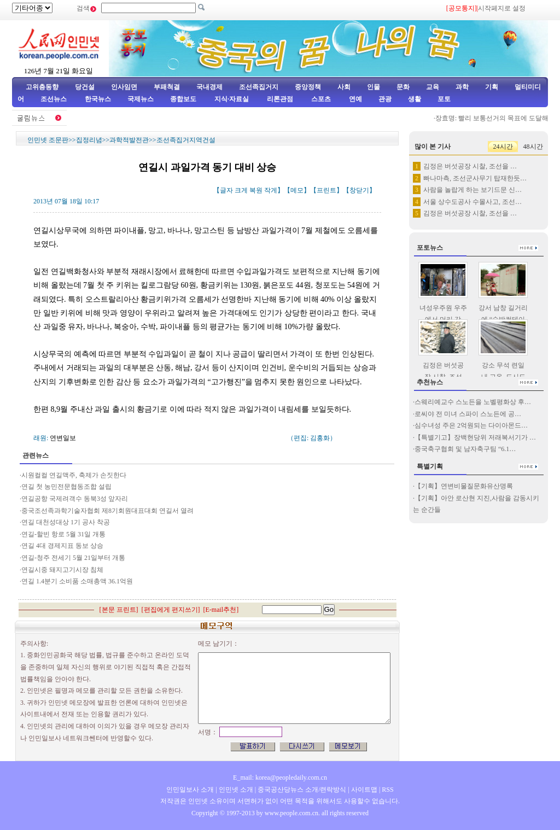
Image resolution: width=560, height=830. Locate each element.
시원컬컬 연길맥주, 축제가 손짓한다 (73, 475)
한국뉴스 (98, 99)
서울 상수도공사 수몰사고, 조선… (472, 202)
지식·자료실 (232, 99)
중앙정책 (308, 87)
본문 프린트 (119, 609)
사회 (344, 87)
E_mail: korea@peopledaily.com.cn (280, 777)
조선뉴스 (54, 99)
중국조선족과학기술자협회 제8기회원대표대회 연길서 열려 (107, 511)
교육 (432, 87)
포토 (444, 99)
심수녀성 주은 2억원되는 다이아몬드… (471, 425)
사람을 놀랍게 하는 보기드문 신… (472, 190)
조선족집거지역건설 (185, 140)
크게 (241, 190)
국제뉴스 (140, 99)
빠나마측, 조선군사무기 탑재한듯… (475, 178)
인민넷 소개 (235, 789)
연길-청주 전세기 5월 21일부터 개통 (73, 558)
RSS (387, 789)
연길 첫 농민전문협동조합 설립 (66, 486)
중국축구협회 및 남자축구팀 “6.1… (465, 449)
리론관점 (280, 99)
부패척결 (167, 87)
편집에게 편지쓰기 (171, 609)
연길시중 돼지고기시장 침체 (62, 570)
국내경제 (209, 87)
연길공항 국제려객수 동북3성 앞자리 (74, 498)
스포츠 (320, 99)
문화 (403, 87)
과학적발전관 (129, 140)
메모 (297, 190)
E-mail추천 (221, 609)
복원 (255, 190)
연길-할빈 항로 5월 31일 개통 (63, 534)
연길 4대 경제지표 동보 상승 (62, 546)
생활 (414, 99)
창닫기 (359, 190)
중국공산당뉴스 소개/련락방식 (302, 789)
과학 (462, 87)
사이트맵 (364, 789)
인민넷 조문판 (47, 140)
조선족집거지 (258, 87)
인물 (373, 87)
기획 (491, 87)
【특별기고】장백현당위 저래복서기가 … (475, 437)
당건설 (85, 87)
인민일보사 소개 (190, 789)
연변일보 (63, 438)
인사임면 (124, 87)
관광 (385, 99)
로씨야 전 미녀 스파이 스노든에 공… (468, 414)
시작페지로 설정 (502, 8)
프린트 (326, 190)
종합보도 (183, 99)
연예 (354, 99)
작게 (270, 190)
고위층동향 (42, 87)
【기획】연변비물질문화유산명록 (464, 486)
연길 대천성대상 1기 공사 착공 (65, 522)
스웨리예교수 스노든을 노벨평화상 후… (473, 402)
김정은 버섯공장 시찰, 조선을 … (470, 166)
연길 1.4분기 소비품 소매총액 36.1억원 (77, 581)
